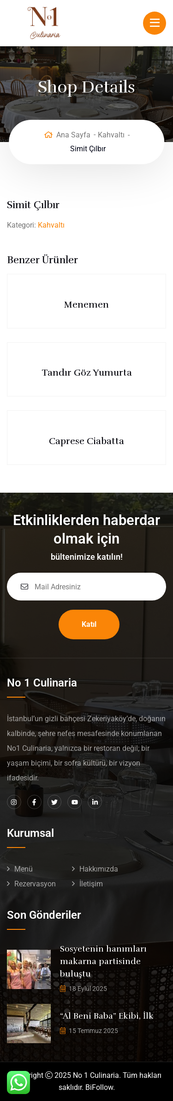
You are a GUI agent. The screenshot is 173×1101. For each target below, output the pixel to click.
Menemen (86, 304)
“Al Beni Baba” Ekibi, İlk (107, 1016)
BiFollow (99, 1087)
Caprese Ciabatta (86, 441)
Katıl (89, 624)
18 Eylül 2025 (88, 988)
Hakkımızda (98, 869)
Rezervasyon (35, 883)
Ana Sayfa (73, 134)
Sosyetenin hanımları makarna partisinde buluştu (103, 961)
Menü (23, 869)
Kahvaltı (111, 134)
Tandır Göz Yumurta (87, 372)
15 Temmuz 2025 (93, 1030)
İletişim (91, 883)
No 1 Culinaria (96, 1075)
